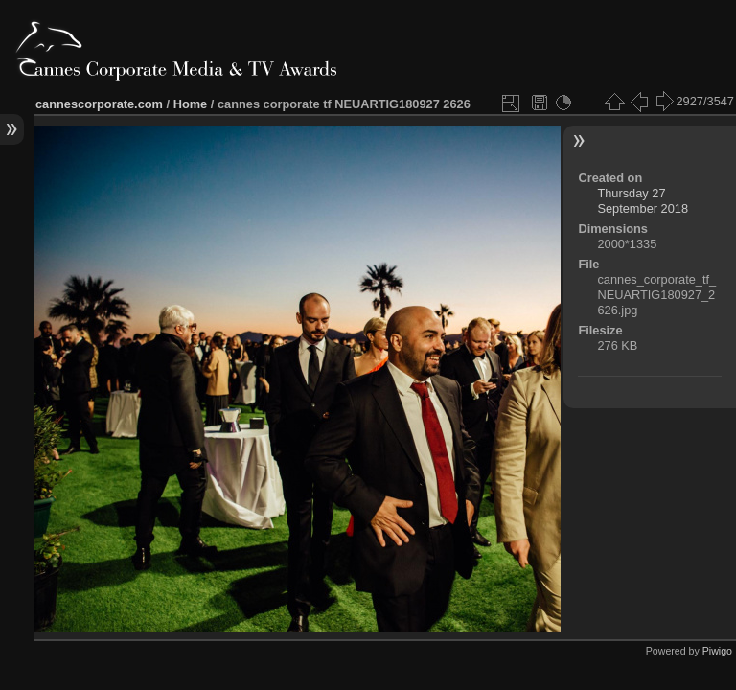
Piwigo (717, 650)
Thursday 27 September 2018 (642, 201)
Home (190, 104)
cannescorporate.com (99, 104)
